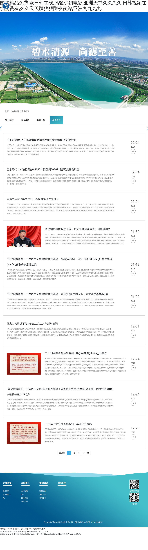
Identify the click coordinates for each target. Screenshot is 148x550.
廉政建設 (25, 120)
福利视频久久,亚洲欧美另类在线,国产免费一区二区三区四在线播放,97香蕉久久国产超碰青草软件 (40, 534)
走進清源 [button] (101, 6)
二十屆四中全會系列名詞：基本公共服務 (68, 423)
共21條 (62, 453)
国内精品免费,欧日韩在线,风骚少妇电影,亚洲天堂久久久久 (24, 531)
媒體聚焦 (24, 498)
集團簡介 (6, 491)
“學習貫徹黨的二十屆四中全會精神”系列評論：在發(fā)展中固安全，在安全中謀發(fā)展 (57, 294)
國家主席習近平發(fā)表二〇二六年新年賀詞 (32, 323)
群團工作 (41, 120)
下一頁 (86, 453)
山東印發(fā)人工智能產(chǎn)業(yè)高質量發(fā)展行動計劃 (41, 139)
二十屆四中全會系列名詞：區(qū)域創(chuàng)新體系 (76, 353)
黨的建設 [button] (127, 6)
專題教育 (25, 111)
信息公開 (140, 6)
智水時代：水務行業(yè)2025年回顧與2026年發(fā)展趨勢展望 (43, 169)
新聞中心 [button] (114, 6)
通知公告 (24, 501)
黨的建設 (15, 111)
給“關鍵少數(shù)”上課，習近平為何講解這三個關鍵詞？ (77, 229)
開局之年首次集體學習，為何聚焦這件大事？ (33, 199)
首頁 (84, 6)
